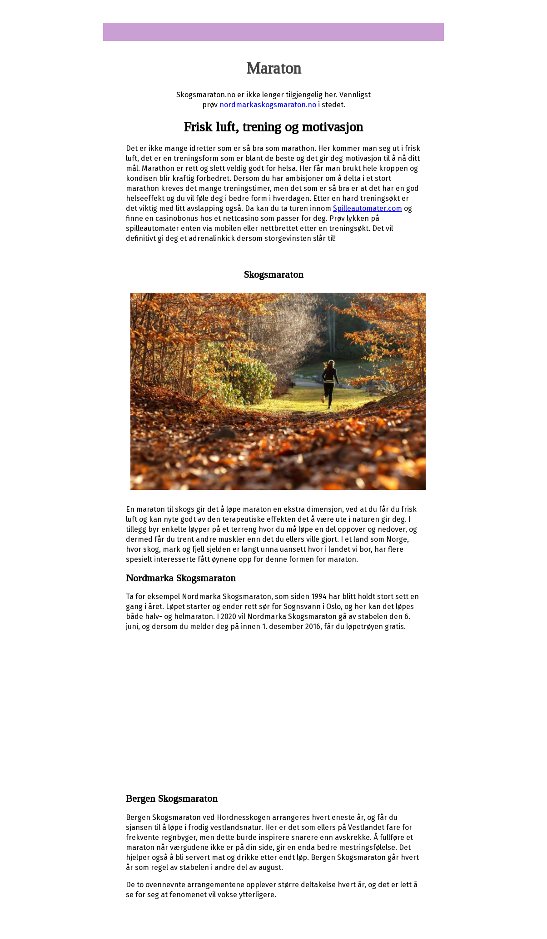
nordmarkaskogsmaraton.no (267, 104)
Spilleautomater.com (367, 208)
